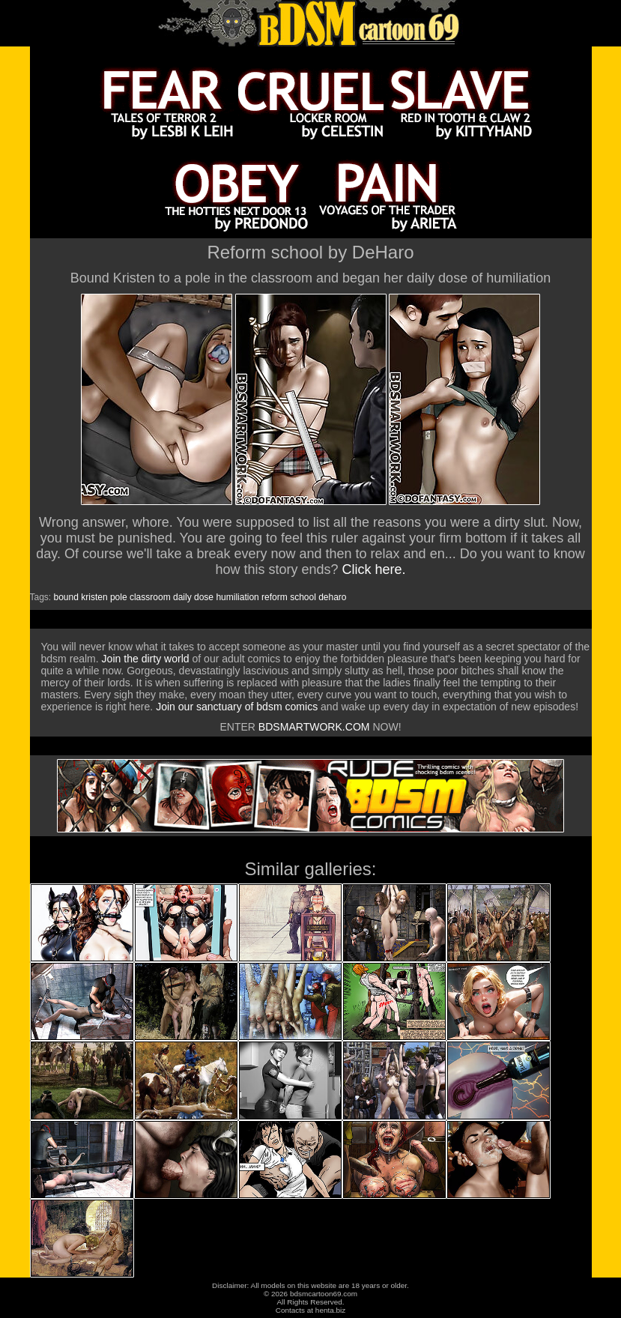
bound (66, 597)
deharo (332, 597)
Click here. (374, 569)
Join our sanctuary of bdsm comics (237, 707)
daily (182, 597)
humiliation (237, 597)
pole (118, 597)
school (303, 597)
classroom (150, 597)
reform (274, 597)
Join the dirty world (146, 659)
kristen (94, 597)
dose (203, 597)
